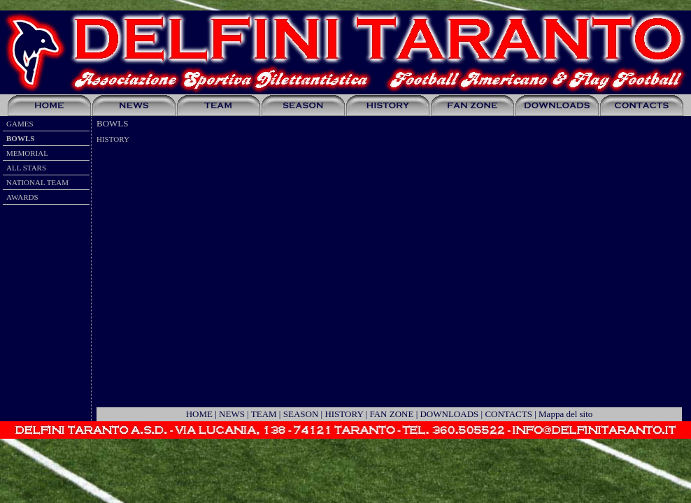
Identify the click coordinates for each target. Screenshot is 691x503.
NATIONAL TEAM (37, 182)
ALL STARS (26, 167)
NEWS (232, 414)
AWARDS (22, 197)
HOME (199, 414)
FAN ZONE (391, 414)
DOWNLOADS (449, 414)
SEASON (301, 414)
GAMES (20, 123)
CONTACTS (508, 414)
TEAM (264, 414)
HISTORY (344, 414)
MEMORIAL (27, 153)
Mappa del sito (565, 414)
